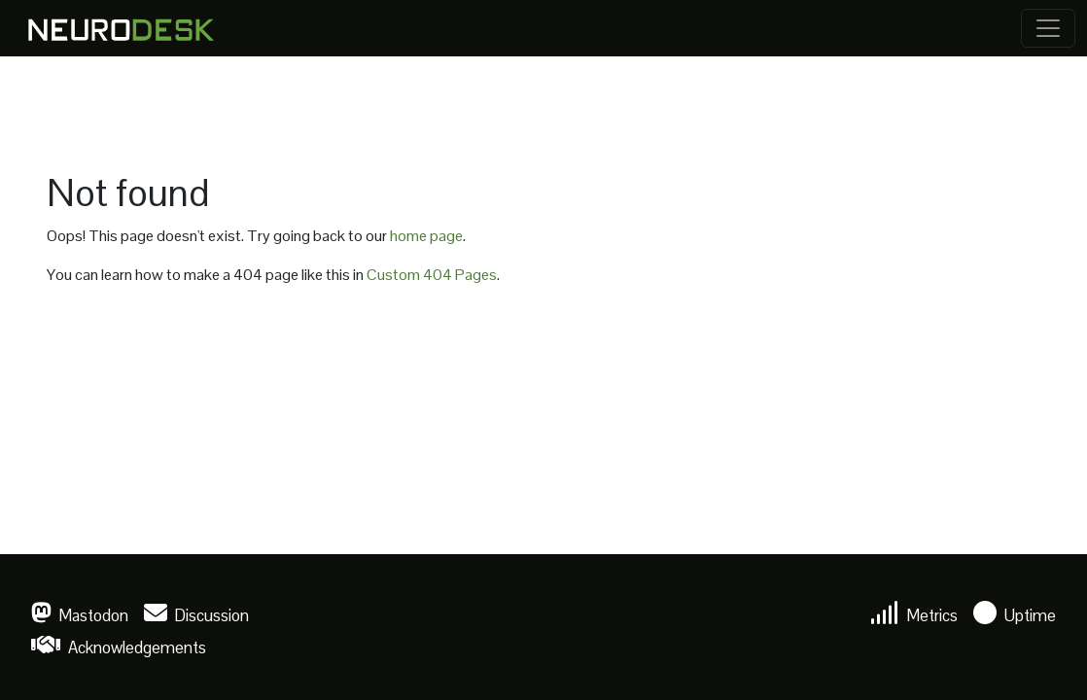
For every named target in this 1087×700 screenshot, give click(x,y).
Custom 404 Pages (432, 274)
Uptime (1014, 615)
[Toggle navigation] (1048, 28)
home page (426, 236)
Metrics (914, 615)
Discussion (196, 615)
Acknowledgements (118, 647)
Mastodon (79, 615)
